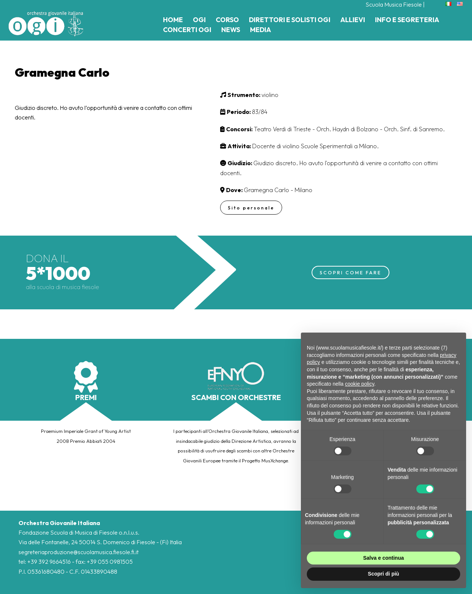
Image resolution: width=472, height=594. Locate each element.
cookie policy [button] (359, 384)
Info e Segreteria (407, 19)
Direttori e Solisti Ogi (289, 19)
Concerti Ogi (187, 29)
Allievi (352, 19)
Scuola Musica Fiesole (393, 4)
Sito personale (251, 208)
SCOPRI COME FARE (350, 272)
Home (173, 19)
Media (260, 29)
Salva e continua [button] (383, 558)
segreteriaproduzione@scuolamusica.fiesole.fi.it (78, 552)
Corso (227, 19)
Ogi (199, 19)
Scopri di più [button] (383, 574)
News (230, 29)
